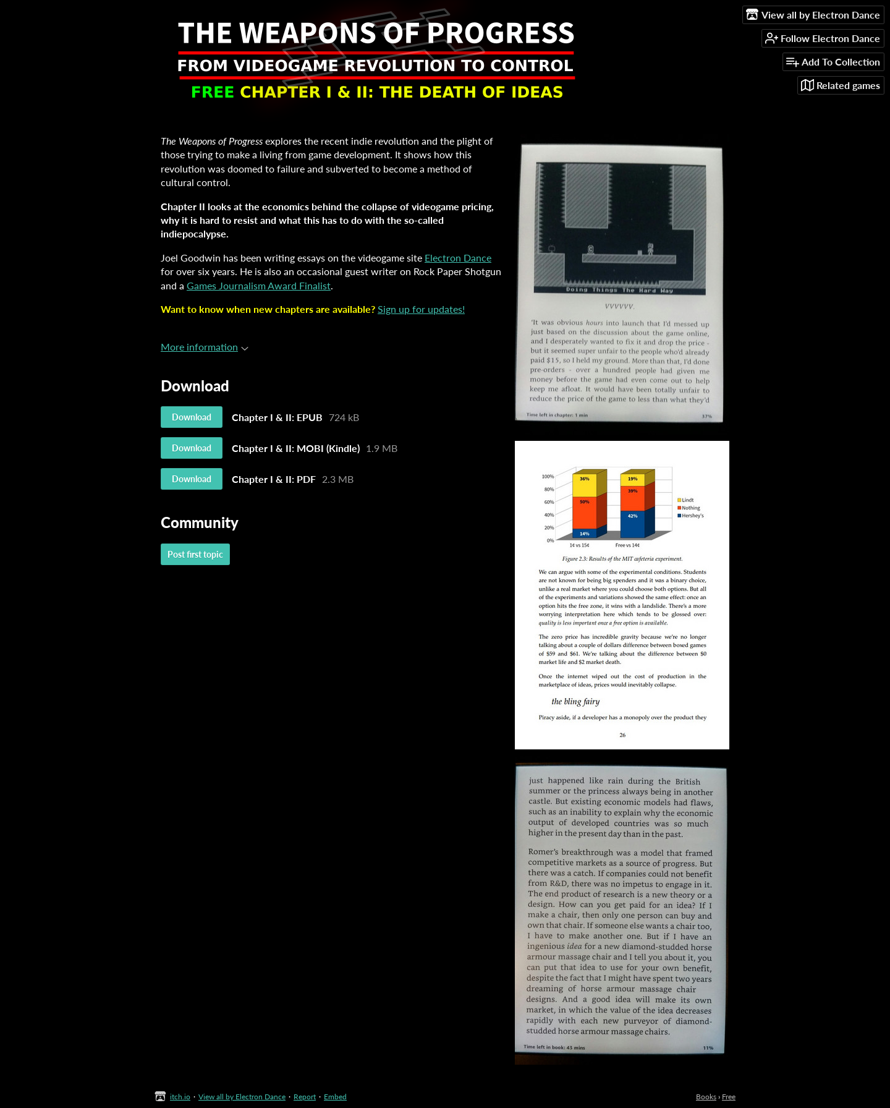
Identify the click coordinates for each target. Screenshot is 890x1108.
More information (204, 346)
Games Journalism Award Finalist (259, 285)
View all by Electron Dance (242, 1096)
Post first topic (195, 554)
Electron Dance (458, 257)
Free (728, 1096)
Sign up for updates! (421, 309)
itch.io (180, 1096)
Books (706, 1096)
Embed (335, 1096)
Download (191, 417)
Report (305, 1096)
